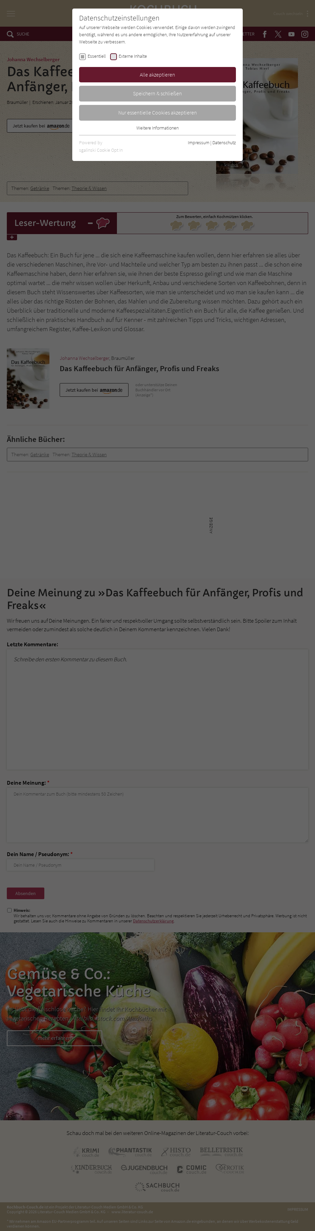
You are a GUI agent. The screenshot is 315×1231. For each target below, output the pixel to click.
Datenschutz (224, 142)
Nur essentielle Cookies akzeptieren (157, 112)
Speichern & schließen (157, 93)
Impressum (198, 142)
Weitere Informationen (157, 128)
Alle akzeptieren (157, 74)
